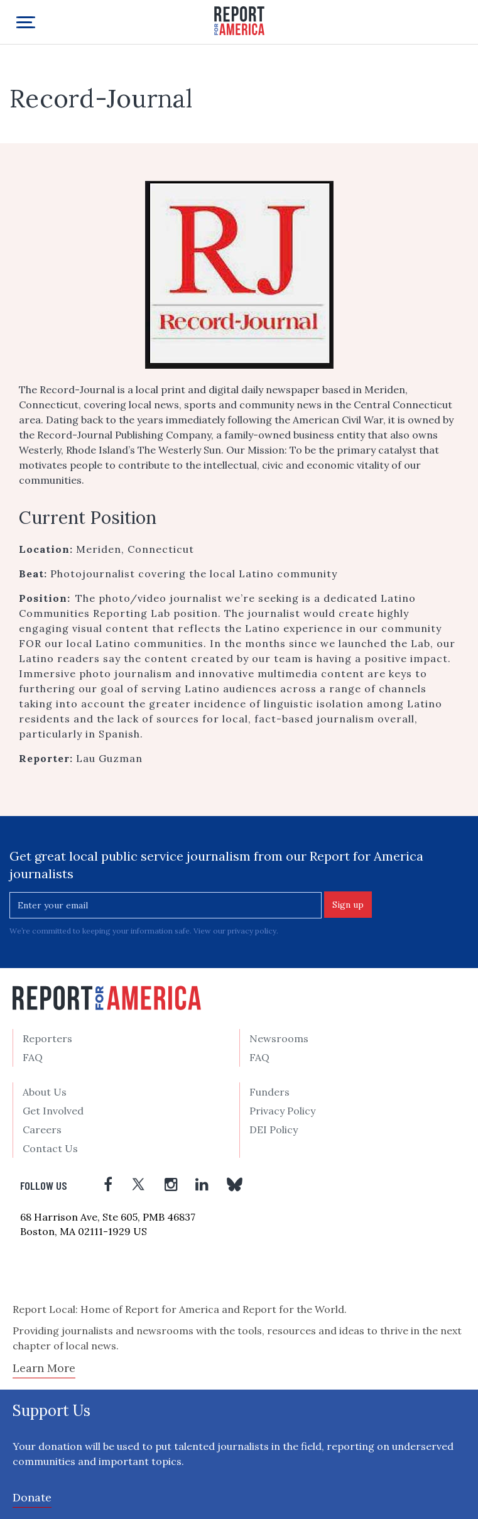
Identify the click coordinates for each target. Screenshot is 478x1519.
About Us (45, 1092)
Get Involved (53, 1110)
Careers (42, 1129)
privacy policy (251, 930)
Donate (32, 1497)
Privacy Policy (282, 1110)
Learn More (44, 1368)
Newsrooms (278, 1038)
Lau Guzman (109, 758)
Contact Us (50, 1148)
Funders (269, 1092)
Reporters (47, 1038)
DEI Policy (273, 1129)
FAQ (33, 1057)
